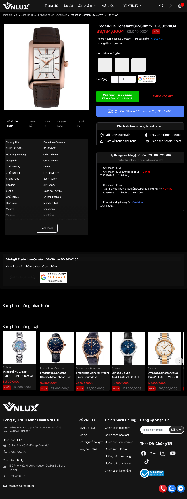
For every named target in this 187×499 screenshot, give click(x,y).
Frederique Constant (120, 38)
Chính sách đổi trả (116, 449)
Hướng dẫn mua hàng (118, 456)
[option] (46, 67)
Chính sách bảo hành (118, 427)
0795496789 (107, 175)
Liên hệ (82, 435)
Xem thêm (47, 228)
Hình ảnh (138, 192)
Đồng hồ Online (87, 449)
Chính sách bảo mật (117, 435)
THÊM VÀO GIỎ (163, 96)
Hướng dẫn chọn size (109, 43)
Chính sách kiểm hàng (118, 470)
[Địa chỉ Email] (162, 430)
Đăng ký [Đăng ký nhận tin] (176, 429)
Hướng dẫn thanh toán (118, 463)
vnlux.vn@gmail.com (21, 486)
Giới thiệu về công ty (90, 442)
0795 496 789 (144, 111)
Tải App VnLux (87, 427)
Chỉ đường (123, 175)
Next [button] (179, 361)
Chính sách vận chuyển (119, 442)
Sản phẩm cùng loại (20, 327)
